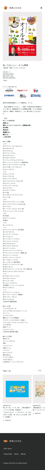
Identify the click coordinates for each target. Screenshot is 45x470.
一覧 (39, 370)
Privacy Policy (8, 454)
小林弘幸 (5, 68)
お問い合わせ (8, 448)
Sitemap (23, 454)
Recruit (16, 454)
